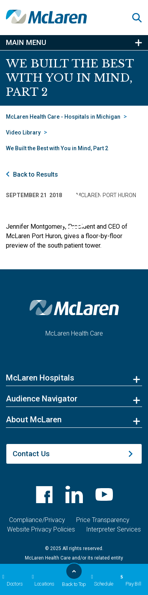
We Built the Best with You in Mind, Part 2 (57, 148)
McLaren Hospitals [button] (40, 377)
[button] (140, 17)
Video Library (23, 132)
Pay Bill (129, 580)
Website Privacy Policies (41, 529)
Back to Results (35, 174)
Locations (42, 580)
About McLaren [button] (34, 419)
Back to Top (74, 577)
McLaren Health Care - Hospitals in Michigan (63, 117)
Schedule (101, 580)
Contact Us (31, 453)
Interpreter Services (113, 529)
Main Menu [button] (26, 42)
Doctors (11, 580)
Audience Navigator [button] (41, 398)
